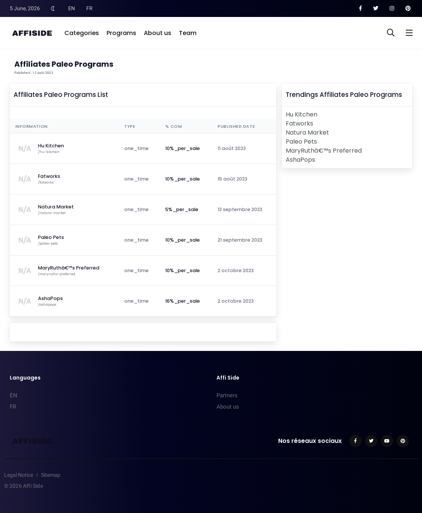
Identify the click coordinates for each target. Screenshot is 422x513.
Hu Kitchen (301, 114)
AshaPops (300, 159)
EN (71, 8)
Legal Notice (18, 475)
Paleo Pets (301, 141)
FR (89, 8)
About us (157, 33)
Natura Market (307, 132)
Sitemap (50, 475)
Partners (227, 395)
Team (188, 33)
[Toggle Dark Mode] (53, 8)
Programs (121, 33)
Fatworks (299, 123)
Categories (81, 33)
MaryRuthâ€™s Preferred (324, 150)
